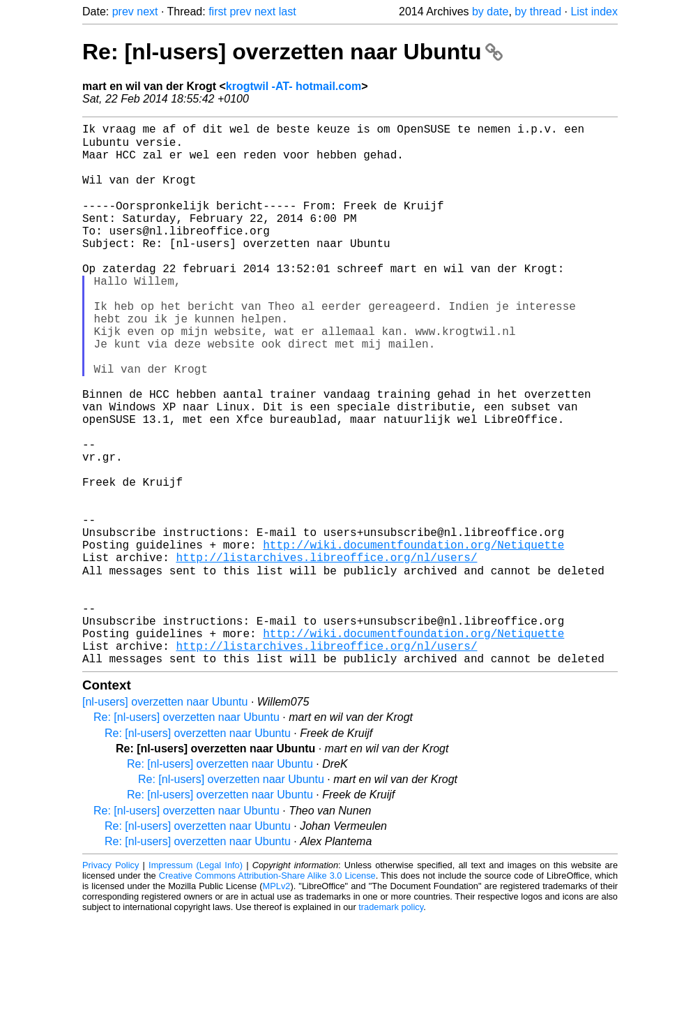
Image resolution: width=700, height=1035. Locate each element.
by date (490, 11)
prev (123, 11)
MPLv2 (277, 1003)
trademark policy (390, 1024)
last (287, 11)
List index (594, 11)
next (147, 11)
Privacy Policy (110, 982)
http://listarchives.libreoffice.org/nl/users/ (326, 652)
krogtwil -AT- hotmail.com (293, 86)
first (217, 11)
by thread (538, 11)
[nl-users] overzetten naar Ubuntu (165, 819)
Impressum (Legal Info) (196, 982)
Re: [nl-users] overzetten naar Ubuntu (292, 51)
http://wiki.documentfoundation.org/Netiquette (413, 637)
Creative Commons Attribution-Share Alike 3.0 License (267, 993)
